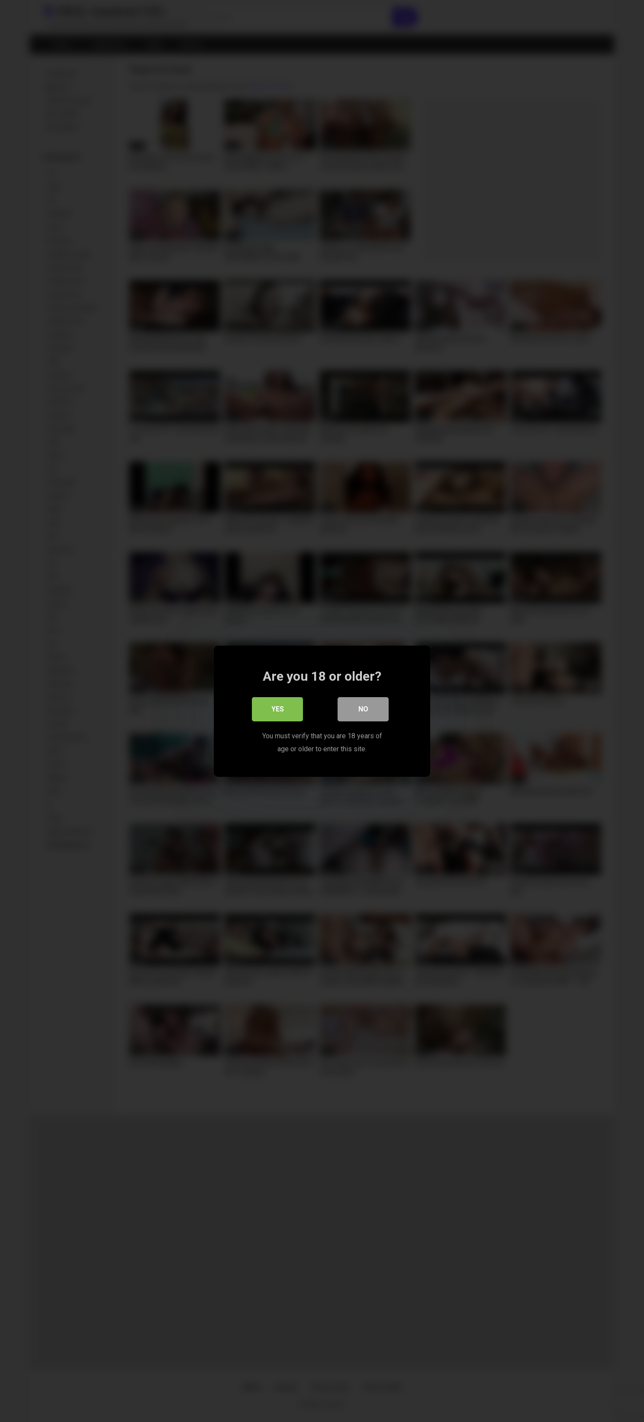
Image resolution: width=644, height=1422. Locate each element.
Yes (277, 709)
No (363, 709)
